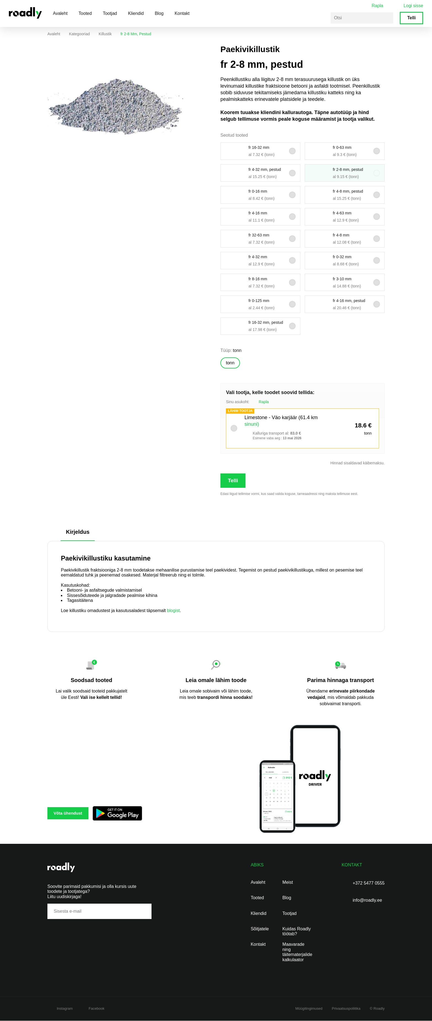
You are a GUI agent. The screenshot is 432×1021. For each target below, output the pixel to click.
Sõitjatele (260, 929)
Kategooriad (79, 34)
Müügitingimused (308, 1009)
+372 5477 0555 (369, 883)
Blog (159, 13)
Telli (411, 17)
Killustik (105, 34)
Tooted (85, 13)
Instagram (65, 1009)
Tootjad (110, 13)
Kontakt (182, 13)
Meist (287, 882)
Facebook (96, 1009)
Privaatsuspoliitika (346, 1009)
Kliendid (136, 13)
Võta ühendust (74, 813)
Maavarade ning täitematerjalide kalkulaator (297, 952)
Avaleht (60, 13)
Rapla (377, 5)
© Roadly (377, 1009)
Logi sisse (413, 5)
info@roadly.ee (367, 900)
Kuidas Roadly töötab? (296, 931)
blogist (173, 610)
